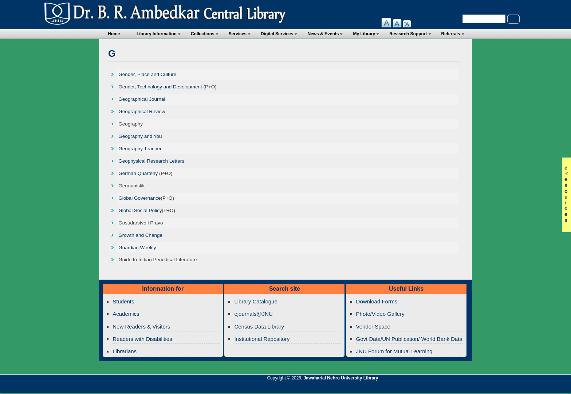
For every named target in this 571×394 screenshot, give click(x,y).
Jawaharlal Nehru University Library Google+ (506, 387)
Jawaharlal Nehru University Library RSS (481, 387)
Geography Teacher (139, 148)
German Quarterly (138, 173)
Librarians (125, 351)
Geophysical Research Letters (151, 161)
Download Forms (376, 301)
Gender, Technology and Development (160, 86)
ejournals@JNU (253, 314)
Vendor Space (373, 326)
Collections (202, 33)
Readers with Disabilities (142, 339)
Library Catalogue (255, 301)
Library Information (157, 33)
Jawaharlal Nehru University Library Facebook (530, 387)
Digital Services (277, 33)
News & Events (323, 33)
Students (123, 301)
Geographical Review (141, 111)
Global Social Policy (140, 210)
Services (238, 33)
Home (114, 33)
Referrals (450, 33)
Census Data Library (259, 326)
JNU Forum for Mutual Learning (394, 351)
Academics (126, 314)
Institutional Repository (262, 339)
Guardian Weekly (137, 247)
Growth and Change (140, 235)
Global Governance (139, 198)
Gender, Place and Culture (147, 74)
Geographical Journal (141, 99)
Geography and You (140, 136)
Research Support (408, 33)
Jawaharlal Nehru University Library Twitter (518, 387)
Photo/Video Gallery (380, 314)
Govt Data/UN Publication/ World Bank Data (409, 339)
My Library (364, 33)
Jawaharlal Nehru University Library (341, 378)
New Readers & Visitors (141, 326)
